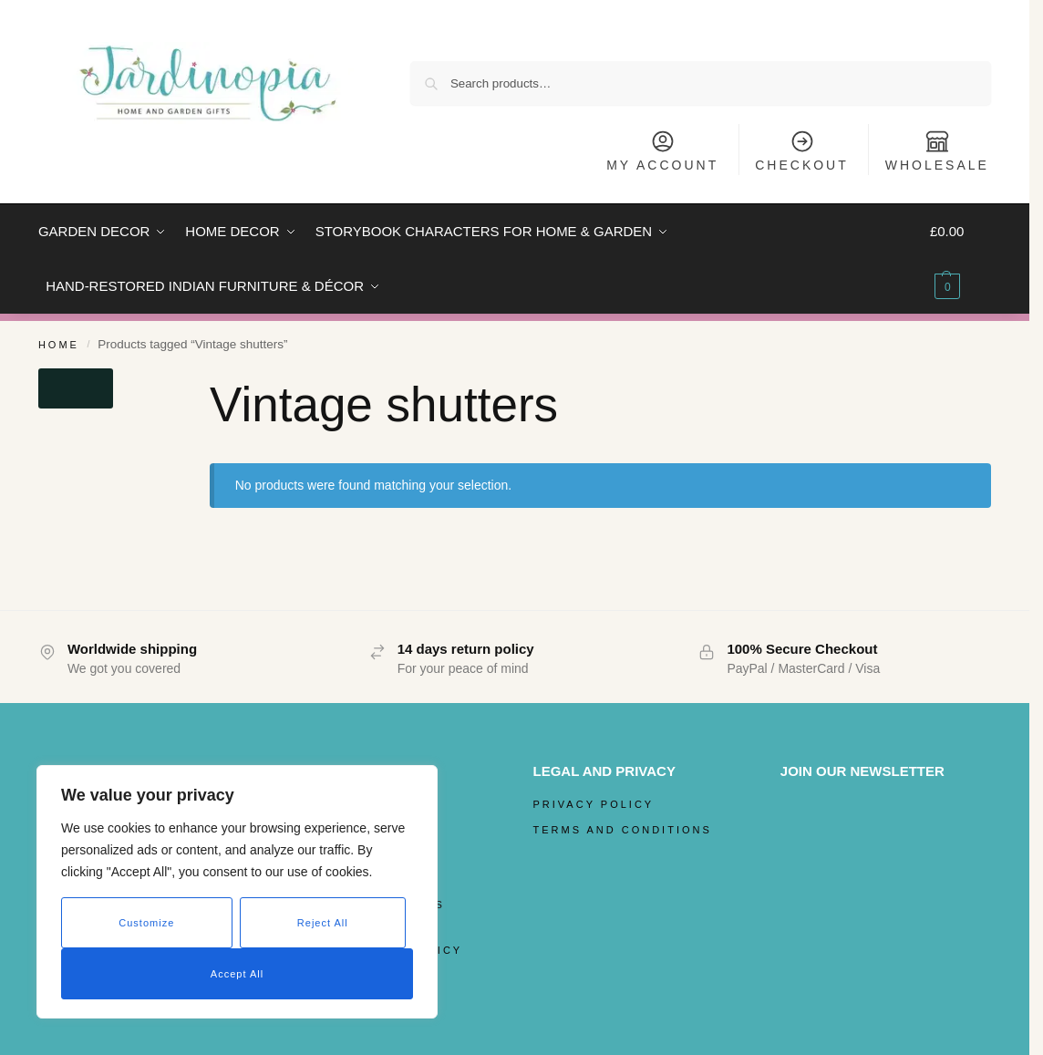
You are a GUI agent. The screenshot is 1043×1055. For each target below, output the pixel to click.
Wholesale (937, 150)
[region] (237, 892)
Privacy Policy (594, 804)
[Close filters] (75, 388)
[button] (960, 259)
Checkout (802, 150)
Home (58, 344)
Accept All (237, 973)
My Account (662, 150)
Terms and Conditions (622, 829)
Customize (146, 922)
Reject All (322, 922)
